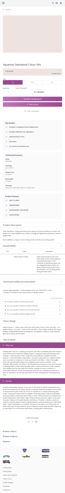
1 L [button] (13, 82)
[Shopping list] (57, 3)
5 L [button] (52, 82)
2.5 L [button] (32, 82)
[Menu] (3, 3)
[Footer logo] (12, 423)
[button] (61, 3)
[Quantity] (9, 92)
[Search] (53, 3)
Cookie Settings (8, 455)
